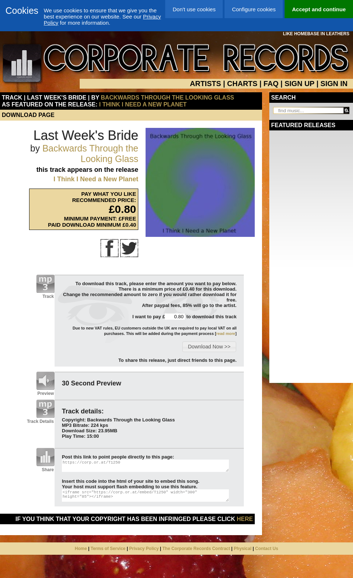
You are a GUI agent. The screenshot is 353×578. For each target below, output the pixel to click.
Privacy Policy (144, 548)
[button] (209, 346)
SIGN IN (334, 84)
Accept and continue (319, 9)
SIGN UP (299, 84)
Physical (242, 548)
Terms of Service (108, 548)
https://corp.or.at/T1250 (145, 466)
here (245, 519)
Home (81, 548)
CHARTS (242, 84)
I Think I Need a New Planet (143, 104)
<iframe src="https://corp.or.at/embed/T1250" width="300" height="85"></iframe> (145, 495)
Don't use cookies (193, 9)
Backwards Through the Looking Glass (167, 97)
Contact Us (266, 548)
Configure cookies (253, 9)
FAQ (270, 84)
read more (225, 333)
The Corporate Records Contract (196, 548)
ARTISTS (205, 84)
